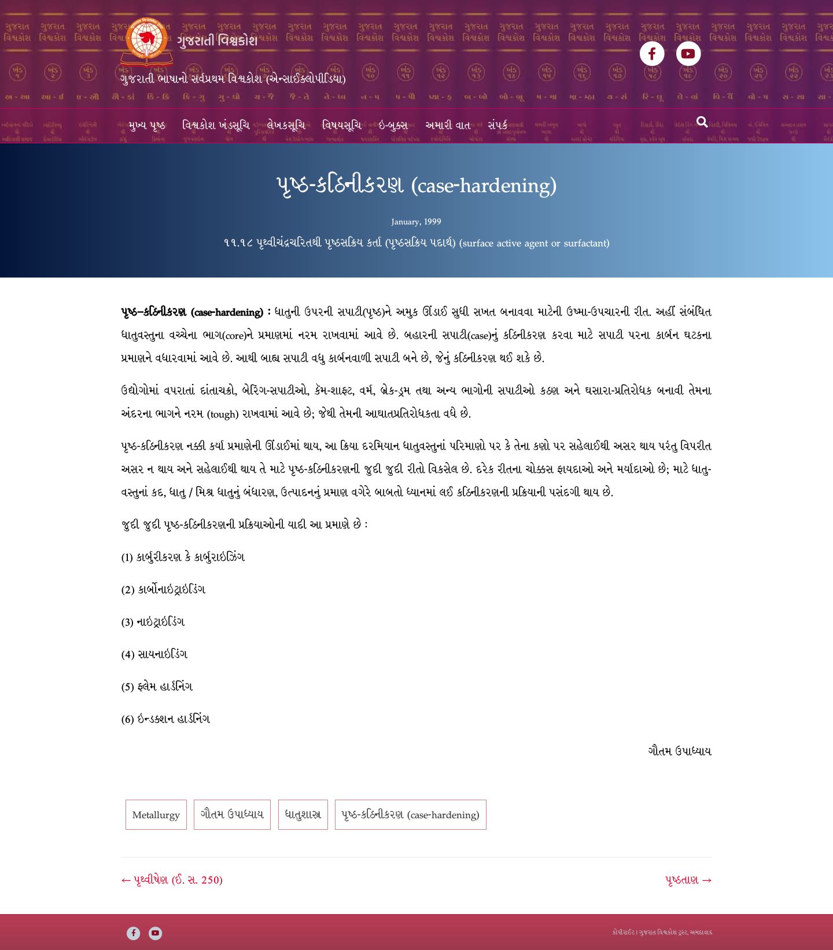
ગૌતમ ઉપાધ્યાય (232, 815)
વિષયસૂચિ (342, 126)
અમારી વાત (448, 126)
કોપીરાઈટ (624, 932)
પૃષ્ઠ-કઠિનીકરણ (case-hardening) (411, 815)
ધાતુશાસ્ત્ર (303, 815)
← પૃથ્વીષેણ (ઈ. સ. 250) (172, 880)
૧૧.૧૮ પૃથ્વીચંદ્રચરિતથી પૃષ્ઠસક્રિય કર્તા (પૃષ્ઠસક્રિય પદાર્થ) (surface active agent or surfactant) (416, 243)
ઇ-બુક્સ (393, 126)
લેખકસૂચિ (286, 126)
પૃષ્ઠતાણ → (689, 880)
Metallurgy (156, 815)
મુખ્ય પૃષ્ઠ (147, 126)
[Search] (702, 122)
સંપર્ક (498, 126)
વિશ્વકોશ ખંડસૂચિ (216, 126)
